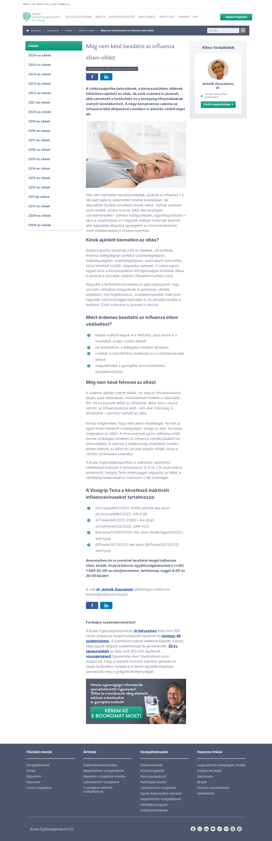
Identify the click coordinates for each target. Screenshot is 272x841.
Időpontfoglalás (233, 17)
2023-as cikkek (39, 83)
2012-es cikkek (39, 187)
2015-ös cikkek (39, 159)
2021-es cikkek (39, 102)
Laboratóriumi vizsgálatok (101, 782)
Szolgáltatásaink (37, 765)
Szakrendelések (151, 765)
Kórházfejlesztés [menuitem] (122, 17)
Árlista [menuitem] (100, 17)
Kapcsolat (33, 782)
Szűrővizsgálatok (152, 771)
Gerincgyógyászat (153, 776)
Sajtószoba (205, 776)
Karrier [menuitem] (183, 17)
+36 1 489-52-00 (39, 4)
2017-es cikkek (39, 140)
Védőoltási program (154, 804)
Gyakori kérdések (209, 771)
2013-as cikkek (39, 178)
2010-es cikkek (39, 206)
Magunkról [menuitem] (147, 17)
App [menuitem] (195, 17)
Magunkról (53, 30)
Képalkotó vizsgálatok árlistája (104, 776)
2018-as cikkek (39, 131)
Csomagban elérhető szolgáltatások (97, 789)
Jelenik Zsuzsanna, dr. (218, 86)
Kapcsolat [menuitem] (167, 17)
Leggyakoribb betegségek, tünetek (221, 765)
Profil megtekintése (218, 104)
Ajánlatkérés (205, 793)
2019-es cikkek (39, 121)
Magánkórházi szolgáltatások (103, 771)
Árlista (30, 771)
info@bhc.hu (63, 4)
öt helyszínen (145, 631)
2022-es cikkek (39, 93)
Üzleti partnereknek (154, 810)
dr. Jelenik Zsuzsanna (114, 589)
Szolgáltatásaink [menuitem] (79, 17)
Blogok (202, 782)
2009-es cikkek (39, 215)
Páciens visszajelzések (213, 788)
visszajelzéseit (98, 656)
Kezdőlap (33, 30)
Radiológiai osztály (153, 782)
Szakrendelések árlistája (100, 765)
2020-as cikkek (39, 112)
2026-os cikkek (39, 55)
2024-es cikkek (86, 30)
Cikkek (68, 30)
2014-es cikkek (39, 168)
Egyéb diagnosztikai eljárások (161, 793)
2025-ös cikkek (39, 65)
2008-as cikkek (39, 225)
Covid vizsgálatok (38, 788)
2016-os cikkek (39, 149)
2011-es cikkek (38, 197)
